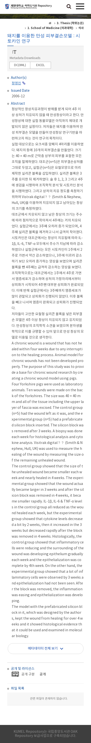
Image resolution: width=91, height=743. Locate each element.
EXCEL (40, 65)
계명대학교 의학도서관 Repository (29, 8)
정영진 (16, 83)
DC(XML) (20, 65)
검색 (69, 6)
